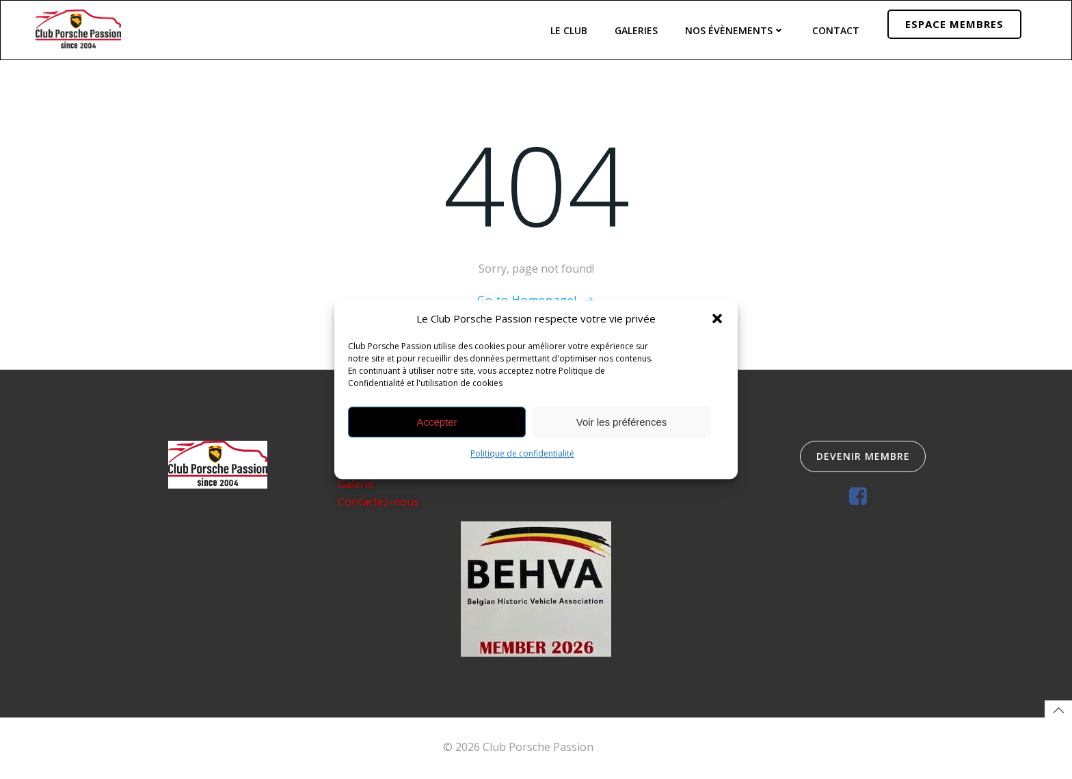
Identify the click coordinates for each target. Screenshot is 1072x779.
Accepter (436, 422)
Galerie (356, 485)
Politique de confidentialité (522, 453)
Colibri (613, 748)
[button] (717, 318)
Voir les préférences (621, 422)
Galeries (636, 29)
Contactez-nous (378, 502)
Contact (835, 29)
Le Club (568, 29)
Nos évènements (735, 29)
